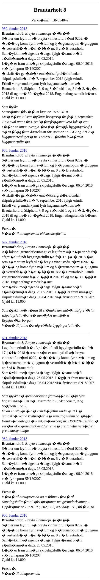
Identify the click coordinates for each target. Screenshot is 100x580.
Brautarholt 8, (13, 33)
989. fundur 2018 (14, 29)
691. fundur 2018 (14, 338)
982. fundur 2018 (14, 439)
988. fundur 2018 (14, 150)
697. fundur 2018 (14, 242)
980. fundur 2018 (14, 515)
